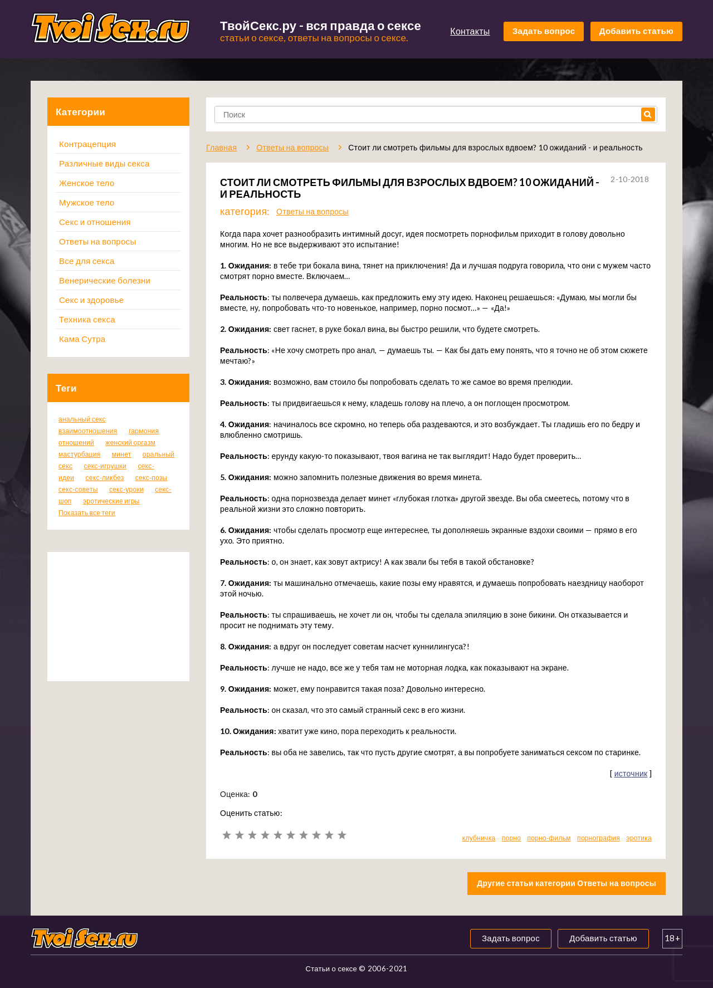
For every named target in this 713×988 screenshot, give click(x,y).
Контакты (470, 31)
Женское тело (86, 183)
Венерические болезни (104, 280)
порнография (598, 838)
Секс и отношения (95, 222)
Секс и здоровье (91, 300)
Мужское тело (86, 202)
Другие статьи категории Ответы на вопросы (566, 883)
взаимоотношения (88, 431)
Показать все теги (86, 512)
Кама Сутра (82, 339)
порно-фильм (549, 838)
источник (631, 773)
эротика (639, 838)
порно (511, 838)
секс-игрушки (105, 466)
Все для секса (87, 261)
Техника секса (87, 319)
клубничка (479, 838)
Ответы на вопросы (97, 241)
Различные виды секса (104, 163)
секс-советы (78, 489)
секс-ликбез (104, 477)
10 (341, 835)
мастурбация (79, 454)
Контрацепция (87, 144)
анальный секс (82, 419)
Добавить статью (636, 31)
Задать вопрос (543, 31)
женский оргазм (130, 442)
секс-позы (151, 477)
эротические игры (111, 501)
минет (121, 454)
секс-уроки (126, 489)
